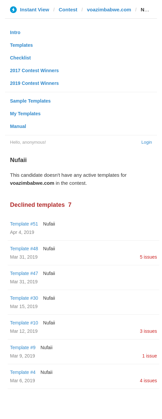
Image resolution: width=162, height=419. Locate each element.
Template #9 (22, 347)
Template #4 (22, 372)
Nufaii (49, 224)
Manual (18, 126)
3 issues (148, 331)
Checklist (20, 57)
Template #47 (24, 273)
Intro (15, 32)
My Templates (25, 113)
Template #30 (24, 298)
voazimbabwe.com (109, 9)
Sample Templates (30, 101)
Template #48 (24, 248)
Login (146, 142)
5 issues (148, 257)
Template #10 (24, 322)
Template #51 (24, 224)
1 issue (149, 356)
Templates (21, 45)
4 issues (148, 380)
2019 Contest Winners (34, 83)
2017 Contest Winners (34, 70)
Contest (68, 9)
